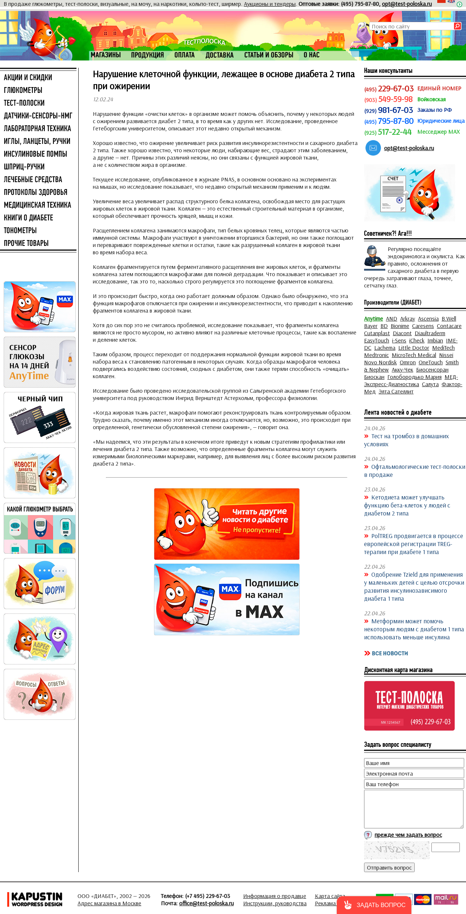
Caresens (423, 325)
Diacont (402, 333)
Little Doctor (413, 347)
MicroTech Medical (414, 354)
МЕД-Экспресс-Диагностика (411, 380)
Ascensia (428, 318)
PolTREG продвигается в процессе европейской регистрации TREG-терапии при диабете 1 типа (413, 543)
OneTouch (431, 362)
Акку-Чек (402, 369)
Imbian (435, 340)
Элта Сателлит (396, 391)
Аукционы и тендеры (270, 3)
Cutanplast (377, 333)
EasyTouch (376, 340)
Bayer (371, 325)
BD (384, 325)
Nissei (446, 354)
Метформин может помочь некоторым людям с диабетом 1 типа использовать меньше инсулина (414, 629)
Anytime (373, 318)
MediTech (443, 347)
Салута (430, 384)
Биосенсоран (432, 369)
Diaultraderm (430, 333)
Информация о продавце (274, 895)
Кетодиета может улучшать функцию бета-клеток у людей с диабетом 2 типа (407, 505)
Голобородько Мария (414, 376)
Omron (408, 362)
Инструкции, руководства (275, 903)
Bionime (400, 325)
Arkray (407, 318)
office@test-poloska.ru (206, 903)
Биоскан (374, 376)
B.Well (449, 318)
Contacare (449, 325)
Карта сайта (330, 895)
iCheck (416, 340)
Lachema (384, 347)
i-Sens (399, 340)
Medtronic (376, 354)
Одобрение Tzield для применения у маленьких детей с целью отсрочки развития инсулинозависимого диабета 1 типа (414, 586)
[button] (374, 905)
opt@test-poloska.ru (407, 3)
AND (391, 318)
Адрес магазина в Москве (109, 903)
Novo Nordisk (380, 362)
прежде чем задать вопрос (408, 834)
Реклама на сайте (336, 903)
